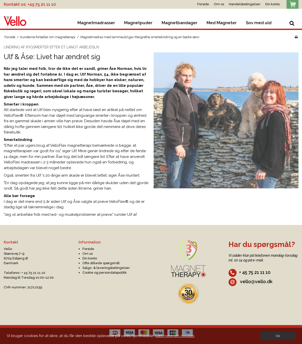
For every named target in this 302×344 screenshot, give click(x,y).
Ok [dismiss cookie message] (278, 336)
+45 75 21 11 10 (41, 4)
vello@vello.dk (251, 281)
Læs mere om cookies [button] (174, 336)
